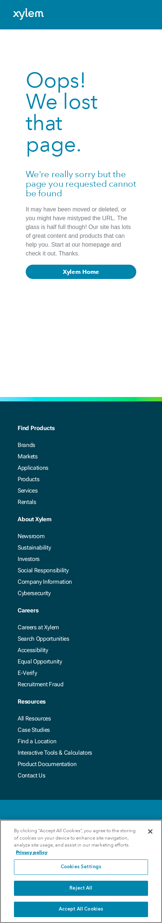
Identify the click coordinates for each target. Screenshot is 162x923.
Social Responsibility (43, 570)
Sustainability (34, 547)
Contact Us (32, 775)
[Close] (150, 832)
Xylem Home (81, 271)
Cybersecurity (34, 593)
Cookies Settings (81, 868)
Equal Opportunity (40, 661)
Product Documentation (47, 764)
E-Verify (27, 672)
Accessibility (33, 650)
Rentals (27, 501)
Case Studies (34, 729)
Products (28, 479)
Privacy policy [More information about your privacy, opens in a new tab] (31, 853)
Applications (33, 467)
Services (27, 490)
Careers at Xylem (38, 627)
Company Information (45, 581)
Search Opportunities (43, 638)
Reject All (80, 889)
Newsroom (31, 536)
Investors (29, 558)
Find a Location (37, 741)
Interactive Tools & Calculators (55, 752)
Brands (26, 444)
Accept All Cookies (81, 910)
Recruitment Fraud (41, 684)
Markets (28, 456)
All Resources (34, 718)
